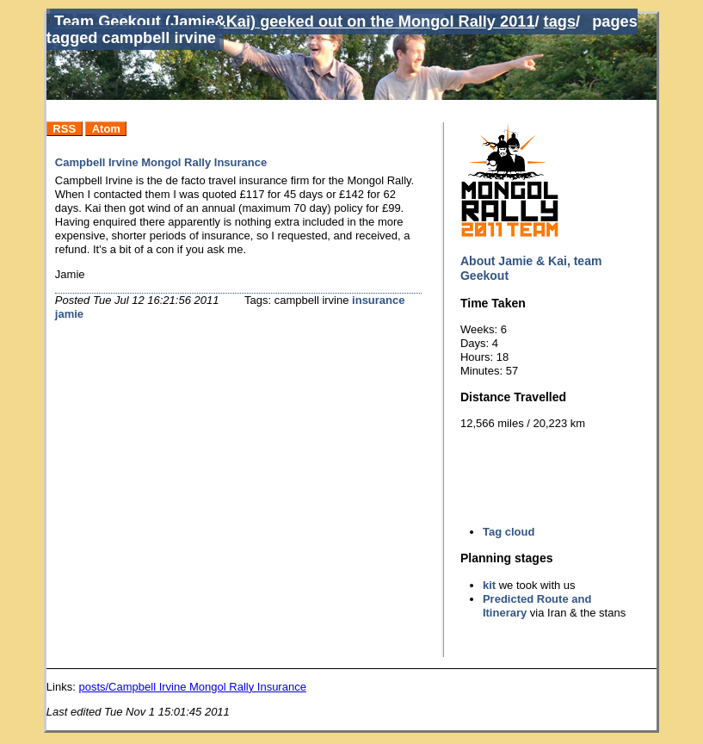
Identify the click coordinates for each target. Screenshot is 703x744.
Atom (106, 128)
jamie (69, 313)
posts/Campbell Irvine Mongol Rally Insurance (191, 686)
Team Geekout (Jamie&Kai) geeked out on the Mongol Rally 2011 (294, 21)
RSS (64, 128)
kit (489, 585)
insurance (378, 300)
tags (560, 21)
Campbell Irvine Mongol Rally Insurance (161, 162)
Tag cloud (508, 531)
